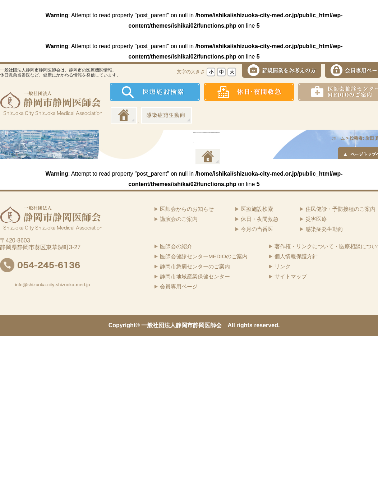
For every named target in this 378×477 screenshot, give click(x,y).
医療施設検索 (257, 209)
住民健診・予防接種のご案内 (340, 209)
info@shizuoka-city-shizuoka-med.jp (52, 284)
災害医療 (316, 219)
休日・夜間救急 (259, 219)
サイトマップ (291, 276)
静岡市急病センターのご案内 (195, 266)
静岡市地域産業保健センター (195, 276)
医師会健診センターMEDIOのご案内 (204, 256)
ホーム (124, 115)
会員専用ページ (179, 286)
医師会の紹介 (176, 246)
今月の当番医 (257, 229)
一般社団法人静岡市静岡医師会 (181, 325)
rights (244, 325)
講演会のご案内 (179, 219)
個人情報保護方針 (296, 256)
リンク (283, 266)
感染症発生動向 (166, 115)
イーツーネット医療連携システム (207, 156)
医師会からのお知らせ (187, 209)
